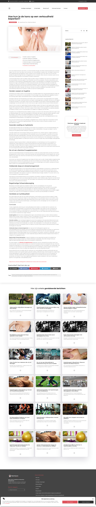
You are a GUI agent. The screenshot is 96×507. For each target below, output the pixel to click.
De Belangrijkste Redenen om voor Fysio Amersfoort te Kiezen (20, 420)
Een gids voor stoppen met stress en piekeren (74, 420)
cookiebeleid (7, 503)
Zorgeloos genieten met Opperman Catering (78, 78)
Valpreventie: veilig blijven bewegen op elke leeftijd (21, 310)
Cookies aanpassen (86, 502)
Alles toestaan (70, 502)
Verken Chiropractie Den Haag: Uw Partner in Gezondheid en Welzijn (46, 448)
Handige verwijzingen (26, 10)
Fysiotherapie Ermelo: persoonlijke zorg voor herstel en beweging (48, 310)
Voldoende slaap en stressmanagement (32, 64)
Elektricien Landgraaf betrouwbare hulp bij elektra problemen (79, 55)
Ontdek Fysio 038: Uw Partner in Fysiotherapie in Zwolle (73, 448)
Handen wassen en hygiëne (29, 59)
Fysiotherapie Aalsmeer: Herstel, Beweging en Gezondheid (73, 393)
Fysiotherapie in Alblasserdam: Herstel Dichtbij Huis (47, 420)
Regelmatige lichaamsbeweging (30, 66)
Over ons (37, 479)
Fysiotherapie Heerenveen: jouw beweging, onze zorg (46, 338)
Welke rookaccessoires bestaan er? (78, 72)
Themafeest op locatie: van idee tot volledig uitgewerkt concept (78, 101)
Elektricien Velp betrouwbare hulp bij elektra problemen (78, 50)
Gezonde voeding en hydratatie (30, 61)
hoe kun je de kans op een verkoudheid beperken (22, 277)
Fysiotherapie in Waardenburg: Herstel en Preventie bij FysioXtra (21, 393)
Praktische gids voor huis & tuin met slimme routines (78, 110)
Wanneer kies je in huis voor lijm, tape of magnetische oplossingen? (79, 46)
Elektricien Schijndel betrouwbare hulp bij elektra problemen (79, 59)
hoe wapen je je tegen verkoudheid (25, 278)
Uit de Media (37, 10)
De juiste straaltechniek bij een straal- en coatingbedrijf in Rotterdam (79, 91)
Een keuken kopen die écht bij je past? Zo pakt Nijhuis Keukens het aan (79, 82)
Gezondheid (13, 24)
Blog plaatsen (38, 493)
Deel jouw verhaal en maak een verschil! (76, 126)
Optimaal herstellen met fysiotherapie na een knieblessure (47, 393)
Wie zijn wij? (46, 10)
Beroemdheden (39, 486)
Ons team (38, 482)
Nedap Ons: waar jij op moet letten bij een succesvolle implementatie (79, 96)
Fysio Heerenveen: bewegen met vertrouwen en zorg (73, 338)
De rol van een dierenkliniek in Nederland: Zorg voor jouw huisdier (47, 365)
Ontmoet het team (56, 10)
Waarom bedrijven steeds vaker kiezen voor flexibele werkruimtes (79, 105)
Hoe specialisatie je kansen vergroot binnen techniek (78, 87)
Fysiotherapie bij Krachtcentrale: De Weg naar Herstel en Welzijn (20, 448)
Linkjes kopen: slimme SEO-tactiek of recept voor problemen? (48, 495)
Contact (65, 10)
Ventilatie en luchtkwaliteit (29, 67)
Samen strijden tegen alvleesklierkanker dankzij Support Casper (75, 310)
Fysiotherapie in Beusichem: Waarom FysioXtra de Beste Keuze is (74, 365)
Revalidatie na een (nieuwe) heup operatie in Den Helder (19, 338)
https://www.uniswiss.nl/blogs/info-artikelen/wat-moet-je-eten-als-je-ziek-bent (27, 264)
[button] (93, 499)
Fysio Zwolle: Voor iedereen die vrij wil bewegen (20, 365)
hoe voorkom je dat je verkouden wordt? (41, 277)
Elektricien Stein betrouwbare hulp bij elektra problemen (79, 64)
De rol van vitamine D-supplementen (31, 62)
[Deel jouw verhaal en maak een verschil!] (76, 122)
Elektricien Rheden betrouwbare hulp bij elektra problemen (79, 69)
